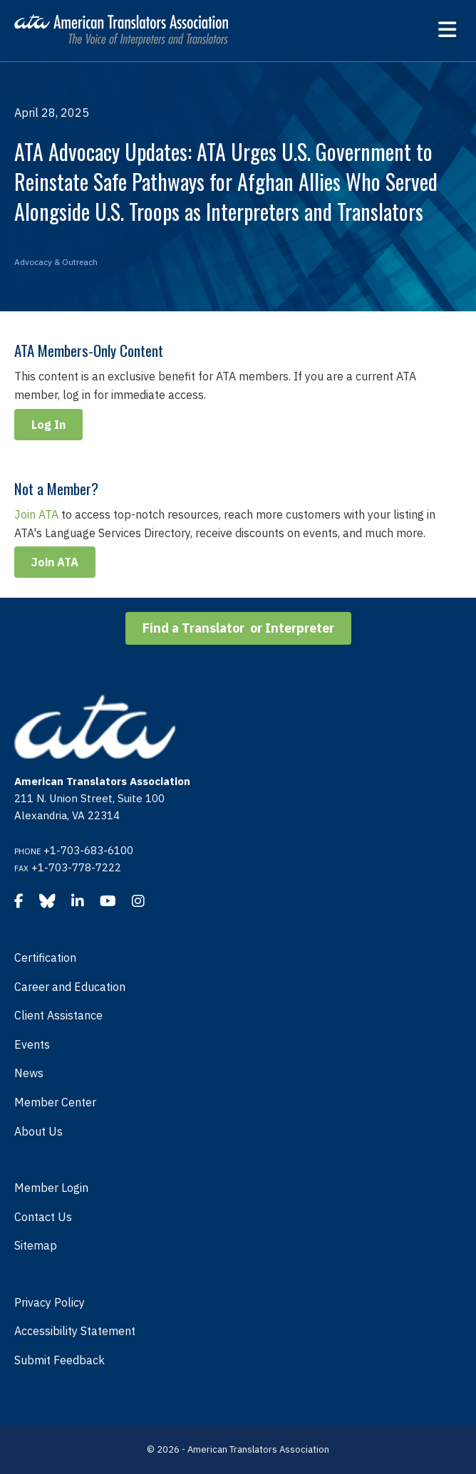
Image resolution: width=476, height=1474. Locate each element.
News (28, 1073)
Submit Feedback (59, 1360)
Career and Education (69, 987)
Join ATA (36, 514)
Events (32, 1044)
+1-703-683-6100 (88, 850)
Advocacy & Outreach (56, 261)
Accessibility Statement (74, 1331)
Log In (48, 424)
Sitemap (35, 1245)
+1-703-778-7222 (76, 867)
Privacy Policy (49, 1302)
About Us (38, 1131)
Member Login (51, 1187)
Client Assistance (58, 1015)
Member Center (55, 1102)
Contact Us (43, 1217)
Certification (45, 957)
